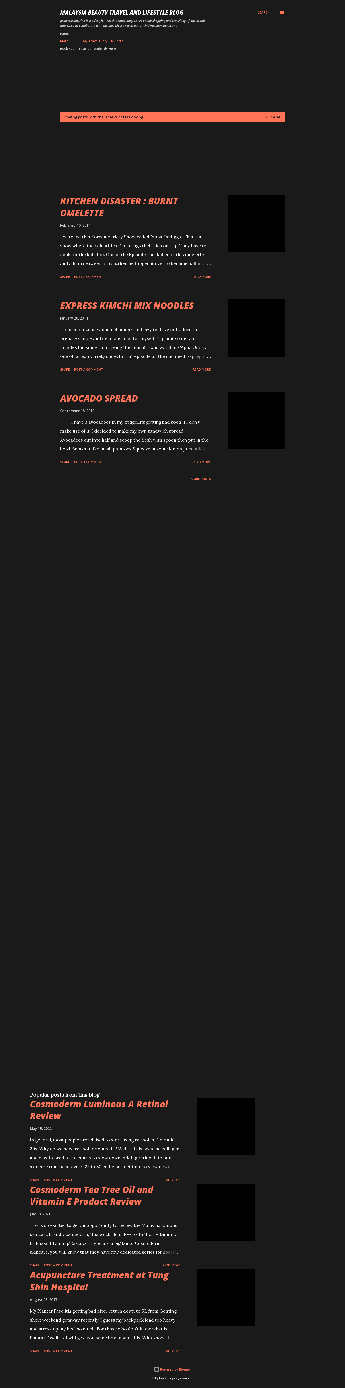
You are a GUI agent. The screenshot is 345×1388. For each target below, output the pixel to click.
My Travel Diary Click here (83, 41)
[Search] (264, 12)
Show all (274, 117)
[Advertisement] (163, 164)
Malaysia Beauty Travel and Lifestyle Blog (121, 12)
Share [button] (65, 276)
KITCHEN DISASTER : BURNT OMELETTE (119, 207)
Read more (202, 276)
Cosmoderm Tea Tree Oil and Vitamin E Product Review (91, 1195)
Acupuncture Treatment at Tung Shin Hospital (99, 1281)
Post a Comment (88, 276)
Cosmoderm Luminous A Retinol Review (99, 1110)
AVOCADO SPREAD (99, 398)
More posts (201, 479)
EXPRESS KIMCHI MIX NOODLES (127, 305)
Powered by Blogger (172, 1369)
